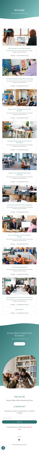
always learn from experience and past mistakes (19, 110)
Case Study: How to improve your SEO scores (19, 297)
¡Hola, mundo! (19, 309)
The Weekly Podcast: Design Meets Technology (19, 79)
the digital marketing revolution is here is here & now (19, 142)
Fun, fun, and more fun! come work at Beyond (19, 236)
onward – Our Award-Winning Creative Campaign (19, 174)
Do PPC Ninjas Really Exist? (19, 267)
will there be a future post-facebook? (19, 48)
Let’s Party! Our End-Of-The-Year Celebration (19, 205)
